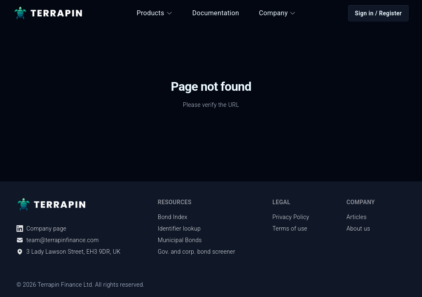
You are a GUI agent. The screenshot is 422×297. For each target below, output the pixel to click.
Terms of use (289, 228)
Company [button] (277, 13)
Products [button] (155, 13)
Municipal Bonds (180, 240)
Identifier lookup (179, 228)
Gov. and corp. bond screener (196, 251)
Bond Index (173, 217)
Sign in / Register (378, 13)
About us (358, 228)
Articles (357, 217)
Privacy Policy (290, 217)
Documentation (215, 13)
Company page (41, 228)
